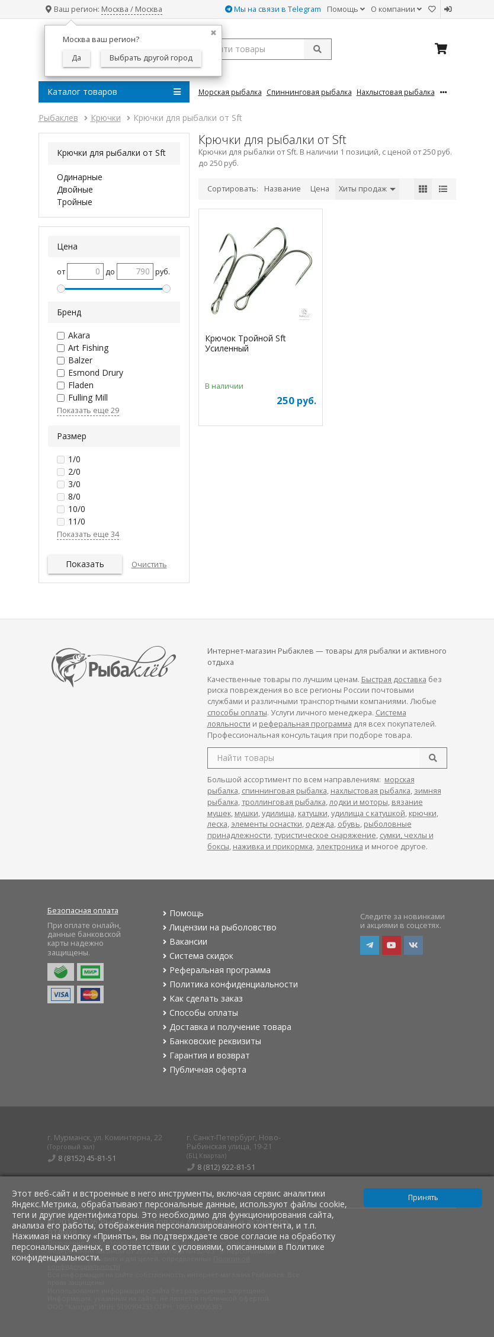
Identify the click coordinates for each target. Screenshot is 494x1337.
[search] (433, 758)
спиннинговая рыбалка (284, 791)
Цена (319, 189)
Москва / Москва (131, 9)
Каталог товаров (114, 92)
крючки (423, 813)
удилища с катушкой (368, 813)
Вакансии (184, 941)
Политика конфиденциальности (229, 984)
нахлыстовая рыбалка (370, 791)
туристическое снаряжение (325, 835)
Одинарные (79, 177)
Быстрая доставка (393, 679)
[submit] (317, 49)
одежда (320, 824)
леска (217, 824)
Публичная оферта (203, 1069)
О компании (396, 9)
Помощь (346, 9)
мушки (246, 813)
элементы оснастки (266, 824)
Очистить (149, 564)
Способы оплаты (199, 1012)
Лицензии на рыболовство (219, 927)
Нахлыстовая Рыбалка (396, 92)
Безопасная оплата (82, 911)
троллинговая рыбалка (284, 802)
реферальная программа (305, 724)
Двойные (75, 189)
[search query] (265, 49)
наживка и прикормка (273, 847)
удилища (278, 813)
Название (282, 189)
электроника (339, 847)
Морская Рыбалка (230, 92)
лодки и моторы (358, 802)
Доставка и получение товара (226, 1026)
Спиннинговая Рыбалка (309, 92)
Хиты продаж (367, 189)
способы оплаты (237, 713)
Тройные (74, 201)
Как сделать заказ (202, 998)
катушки (313, 813)
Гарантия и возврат (205, 1055)
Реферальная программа (216, 969)
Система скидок (197, 955)
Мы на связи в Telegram (273, 9)
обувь (349, 824)
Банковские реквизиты (211, 1041)
